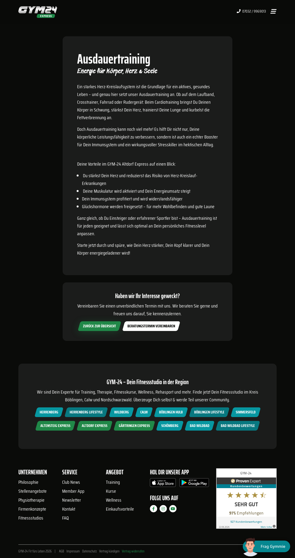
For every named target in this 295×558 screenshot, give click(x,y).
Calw (144, 412)
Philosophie (28, 482)
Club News (71, 482)
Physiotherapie (31, 500)
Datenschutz (89, 551)
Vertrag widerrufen (133, 551)
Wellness (113, 500)
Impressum (73, 551)
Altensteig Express (55, 426)
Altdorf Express (94, 426)
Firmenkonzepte (32, 509)
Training (113, 482)
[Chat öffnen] (266, 546)
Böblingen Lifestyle (209, 412)
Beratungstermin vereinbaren (151, 326)
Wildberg (121, 412)
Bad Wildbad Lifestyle (238, 426)
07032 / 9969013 (251, 11)
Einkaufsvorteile (120, 509)
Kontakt (68, 509)
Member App (73, 491)
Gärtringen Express (134, 426)
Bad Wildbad (199, 426)
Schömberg (169, 426)
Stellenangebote (32, 491)
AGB (61, 551)
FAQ (65, 518)
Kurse (111, 491)
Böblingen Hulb (171, 412)
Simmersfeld (246, 412)
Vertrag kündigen (109, 551)
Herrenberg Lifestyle (86, 412)
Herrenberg (49, 412)
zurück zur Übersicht (99, 326)
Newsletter (71, 500)
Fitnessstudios (30, 518)
